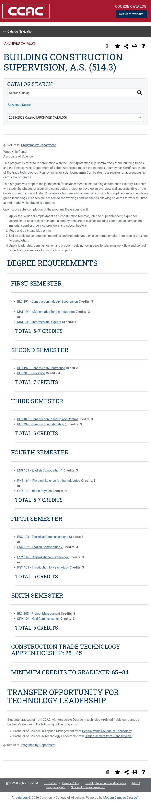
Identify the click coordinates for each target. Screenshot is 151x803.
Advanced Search (19, 105)
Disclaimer (50, 783)
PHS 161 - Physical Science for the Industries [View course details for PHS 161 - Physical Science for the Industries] (48, 481)
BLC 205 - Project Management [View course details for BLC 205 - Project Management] (38, 613)
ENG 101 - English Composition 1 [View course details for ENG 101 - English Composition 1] (40, 470)
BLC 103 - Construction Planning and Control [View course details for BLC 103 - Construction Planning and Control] (47, 419)
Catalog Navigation (20, 31)
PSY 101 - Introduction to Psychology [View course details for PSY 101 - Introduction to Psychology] (43, 567)
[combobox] (75, 118)
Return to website (131, 14)
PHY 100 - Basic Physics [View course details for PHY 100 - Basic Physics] (34, 491)
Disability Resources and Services (105, 783)
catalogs (22, 797)
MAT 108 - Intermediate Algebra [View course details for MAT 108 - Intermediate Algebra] (39, 322)
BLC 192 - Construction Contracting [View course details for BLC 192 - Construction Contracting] (41, 368)
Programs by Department (38, 145)
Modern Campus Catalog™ (121, 797)
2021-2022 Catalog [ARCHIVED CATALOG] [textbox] (38, 117)
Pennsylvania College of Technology (107, 731)
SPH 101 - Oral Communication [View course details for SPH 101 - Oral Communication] (38, 619)
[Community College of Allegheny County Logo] (26, 11)
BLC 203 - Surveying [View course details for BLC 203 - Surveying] (31, 373)
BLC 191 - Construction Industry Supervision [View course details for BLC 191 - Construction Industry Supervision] (47, 301)
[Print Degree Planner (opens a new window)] (108, 46)
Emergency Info (55, 787)
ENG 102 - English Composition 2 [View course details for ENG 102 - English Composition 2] (40, 547)
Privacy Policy (70, 783)
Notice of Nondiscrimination (88, 787)
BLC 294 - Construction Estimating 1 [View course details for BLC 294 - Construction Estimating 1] (42, 424)
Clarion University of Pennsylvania (108, 736)
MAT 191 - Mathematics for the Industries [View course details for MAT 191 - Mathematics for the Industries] (46, 312)
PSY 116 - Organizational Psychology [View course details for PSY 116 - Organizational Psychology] (43, 557)
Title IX (136, 783)
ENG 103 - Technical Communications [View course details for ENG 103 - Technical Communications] (42, 537)
